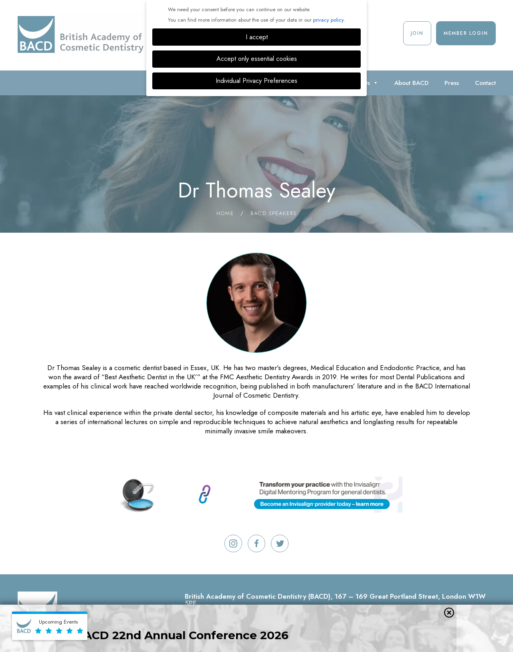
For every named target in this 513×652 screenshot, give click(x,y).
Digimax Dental (386, 632)
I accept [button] (257, 37)
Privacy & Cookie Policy (352, 619)
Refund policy (206, 619)
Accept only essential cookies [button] (256, 58)
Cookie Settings (422, 619)
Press (451, 82)
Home (225, 213)
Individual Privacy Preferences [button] (256, 80)
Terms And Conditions (271, 619)
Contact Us (471, 619)
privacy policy (328, 20)
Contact (485, 82)
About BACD (411, 82)
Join (417, 33)
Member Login (466, 33)
